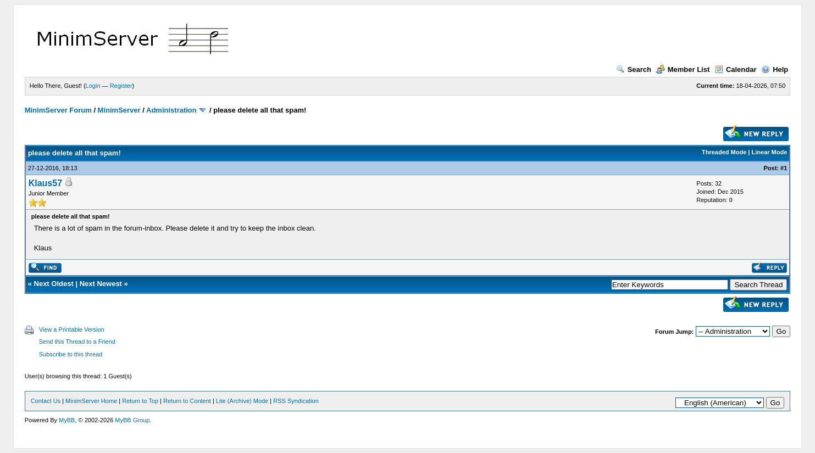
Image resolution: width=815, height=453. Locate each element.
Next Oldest (54, 283)
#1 (783, 168)
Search (633, 69)
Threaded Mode (724, 152)
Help (774, 69)
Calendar (735, 69)
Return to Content (187, 401)
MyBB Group (132, 420)
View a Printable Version (71, 329)
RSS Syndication (296, 401)
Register (121, 85)
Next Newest (101, 283)
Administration (171, 110)
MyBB (67, 420)
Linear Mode (770, 152)
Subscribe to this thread (71, 354)
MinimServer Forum (58, 110)
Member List (683, 69)
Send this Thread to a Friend (77, 341)
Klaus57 (45, 183)
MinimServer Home (91, 401)
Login (93, 85)
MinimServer (119, 110)
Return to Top (140, 401)
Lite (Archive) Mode (242, 401)
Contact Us (45, 401)
